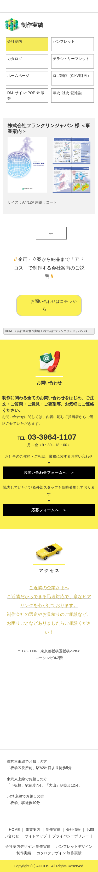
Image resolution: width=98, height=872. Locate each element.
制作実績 (53, 829)
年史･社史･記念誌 (67, 93)
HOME (14, 829)
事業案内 (33, 829)
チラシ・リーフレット (71, 59)
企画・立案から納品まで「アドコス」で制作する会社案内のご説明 (49, 268)
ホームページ (18, 75)
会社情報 (73, 829)
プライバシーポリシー (70, 836)
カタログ (14, 59)
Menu (92, 6)
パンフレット (64, 41)
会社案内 (14, 41)
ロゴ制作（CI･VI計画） (72, 75)
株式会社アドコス (49, 6)
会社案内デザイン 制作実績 (27, 846)
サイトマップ (36, 836)
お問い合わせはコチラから (54, 305)
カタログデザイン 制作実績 (59, 853)
